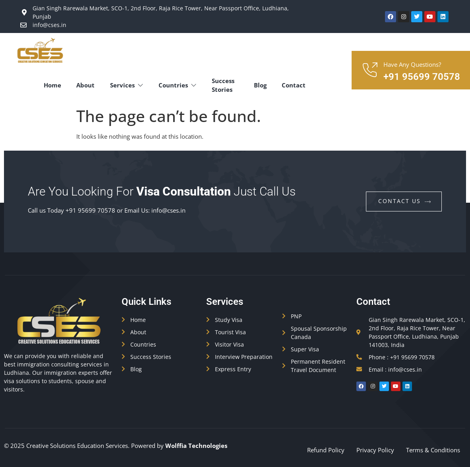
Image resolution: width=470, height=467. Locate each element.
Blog (259, 85)
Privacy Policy (375, 450)
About (86, 85)
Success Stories (226, 85)
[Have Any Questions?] (369, 70)
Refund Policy (325, 450)
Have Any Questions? (412, 64)
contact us (404, 201)
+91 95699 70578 (421, 76)
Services (128, 85)
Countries (180, 85)
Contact (294, 85)
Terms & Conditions (433, 450)
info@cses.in (168, 210)
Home (53, 85)
